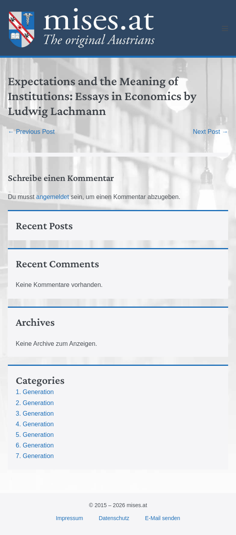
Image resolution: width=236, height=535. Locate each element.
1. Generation (35, 392)
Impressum (69, 518)
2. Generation (35, 403)
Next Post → (210, 131)
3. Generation (35, 413)
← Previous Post (31, 131)
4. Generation (35, 424)
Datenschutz (114, 518)
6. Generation (35, 445)
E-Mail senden (162, 518)
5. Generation (35, 434)
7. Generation (35, 456)
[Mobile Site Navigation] (225, 28)
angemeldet (52, 197)
